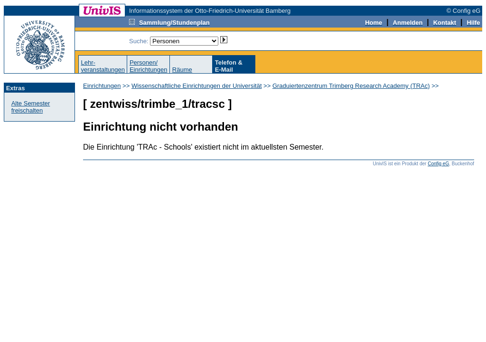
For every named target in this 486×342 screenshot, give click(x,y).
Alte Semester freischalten (30, 107)
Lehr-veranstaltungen (103, 66)
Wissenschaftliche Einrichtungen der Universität (196, 85)
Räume (182, 69)
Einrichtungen (102, 85)
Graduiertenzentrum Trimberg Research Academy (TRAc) (351, 85)
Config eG (438, 163)
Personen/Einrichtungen (149, 66)
